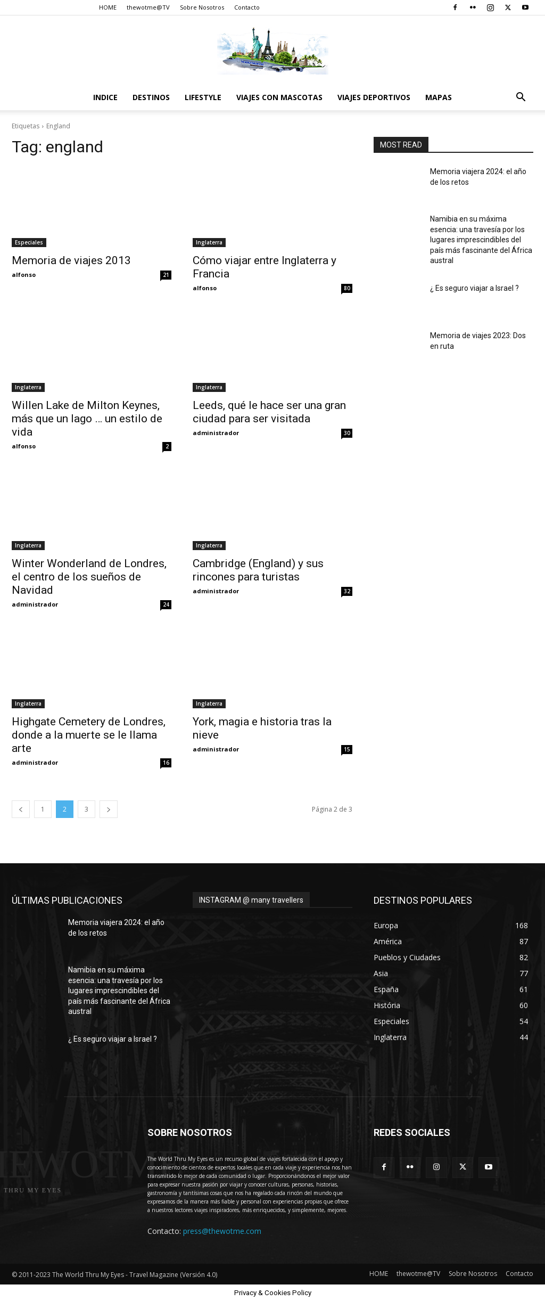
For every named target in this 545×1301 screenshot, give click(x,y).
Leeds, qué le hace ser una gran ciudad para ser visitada (269, 412)
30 (347, 433)
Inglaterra (209, 242)
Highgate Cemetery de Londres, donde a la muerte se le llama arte (89, 735)
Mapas (438, 97)
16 (166, 762)
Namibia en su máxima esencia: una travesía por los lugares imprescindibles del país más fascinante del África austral (481, 240)
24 (166, 604)
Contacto (247, 7)
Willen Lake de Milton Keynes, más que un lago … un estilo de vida (87, 418)
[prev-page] (21, 809)
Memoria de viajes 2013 (71, 260)
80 (347, 288)
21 (166, 275)
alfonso (24, 275)
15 (347, 749)
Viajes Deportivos (373, 97)
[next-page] (109, 809)
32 (347, 591)
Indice (105, 97)
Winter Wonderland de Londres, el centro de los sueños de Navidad (89, 576)
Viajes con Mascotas (279, 97)
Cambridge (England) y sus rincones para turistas (258, 570)
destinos (151, 97)
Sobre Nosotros (202, 7)
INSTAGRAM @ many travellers (251, 900)
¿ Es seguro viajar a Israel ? (474, 288)
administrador (216, 433)
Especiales (29, 242)
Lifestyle (203, 97)
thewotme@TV (148, 7)
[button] (520, 98)
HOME (108, 7)
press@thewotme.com (222, 1231)
